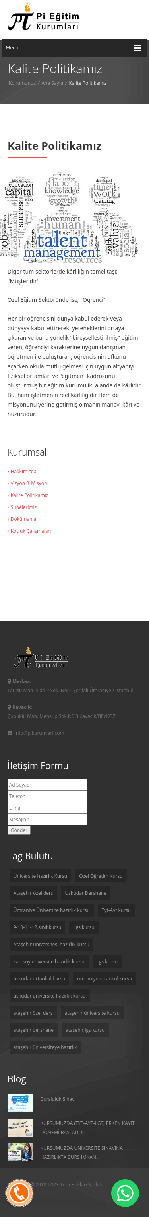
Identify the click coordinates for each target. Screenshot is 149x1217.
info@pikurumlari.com (36, 733)
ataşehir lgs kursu (85, 1030)
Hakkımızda (22, 471)
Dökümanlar (23, 519)
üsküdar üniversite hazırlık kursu (50, 995)
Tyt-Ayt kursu (116, 910)
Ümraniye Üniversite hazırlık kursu (52, 910)
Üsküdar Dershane (85, 893)
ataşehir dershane (34, 1030)
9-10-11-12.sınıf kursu (38, 927)
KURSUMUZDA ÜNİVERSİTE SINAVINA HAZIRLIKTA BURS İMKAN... (65, 1152)
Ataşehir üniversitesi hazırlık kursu (51, 944)
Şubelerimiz (22, 507)
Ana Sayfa (52, 83)
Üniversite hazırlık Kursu (40, 876)
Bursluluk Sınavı (42, 1103)
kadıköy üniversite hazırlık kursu (49, 961)
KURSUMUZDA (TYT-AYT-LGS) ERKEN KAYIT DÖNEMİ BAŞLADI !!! (71, 1128)
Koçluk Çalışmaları (29, 531)
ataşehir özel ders (33, 1013)
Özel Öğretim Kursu (101, 876)
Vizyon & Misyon (27, 483)
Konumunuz (22, 83)
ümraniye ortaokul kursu (104, 978)
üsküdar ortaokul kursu (40, 978)
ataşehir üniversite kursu (92, 1013)
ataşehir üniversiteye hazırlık (45, 1047)
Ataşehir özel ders (33, 893)
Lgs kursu (83, 927)
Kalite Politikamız (28, 495)
